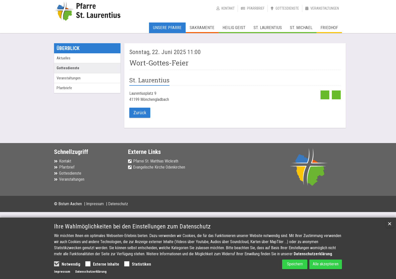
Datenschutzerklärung (313, 253)
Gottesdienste (287, 8)
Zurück (138, 112)
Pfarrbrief (255, 8)
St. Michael (301, 27)
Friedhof (329, 27)
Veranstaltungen (324, 8)
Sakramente (202, 27)
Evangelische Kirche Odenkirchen (159, 166)
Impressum (95, 203)
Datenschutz (118, 203)
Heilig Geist (233, 27)
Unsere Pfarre (167, 27)
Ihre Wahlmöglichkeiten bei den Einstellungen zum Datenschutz (132, 226)
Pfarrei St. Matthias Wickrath (155, 160)
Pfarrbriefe (64, 88)
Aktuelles (63, 58)
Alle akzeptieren (323, 264)
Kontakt (228, 8)
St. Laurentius (268, 27)
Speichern (286, 264)
